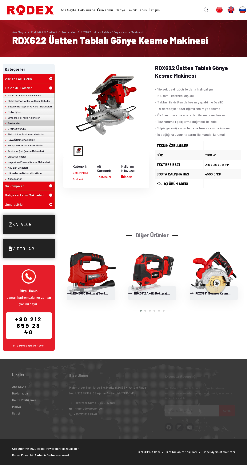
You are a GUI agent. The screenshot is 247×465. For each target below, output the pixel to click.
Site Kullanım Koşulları (181, 452)
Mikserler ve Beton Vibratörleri (25, 173)
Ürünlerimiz (105, 10)
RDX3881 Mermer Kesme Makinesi (219, 293)
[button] (140, 311)
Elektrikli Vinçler (17, 156)
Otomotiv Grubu (17, 128)
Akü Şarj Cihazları (18, 167)
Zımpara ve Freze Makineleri (24, 117)
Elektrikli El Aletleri (44, 32)
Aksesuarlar (15, 178)
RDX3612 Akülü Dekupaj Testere (156, 293)
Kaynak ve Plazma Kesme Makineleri (29, 162)
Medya (120, 10)
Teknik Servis (137, 10)
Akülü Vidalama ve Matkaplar (24, 95)
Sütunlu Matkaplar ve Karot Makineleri (30, 106)
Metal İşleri (14, 112)
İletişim (154, 10)
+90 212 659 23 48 (28, 325)
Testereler (69, 32)
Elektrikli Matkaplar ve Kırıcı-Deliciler (29, 100)
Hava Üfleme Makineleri (21, 139)
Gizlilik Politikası (149, 452)
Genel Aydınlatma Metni (219, 452)
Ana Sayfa (68, 10)
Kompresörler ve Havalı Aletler (25, 145)
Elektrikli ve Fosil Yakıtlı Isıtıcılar (26, 134)
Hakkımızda (86, 10)
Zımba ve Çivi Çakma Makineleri (26, 151)
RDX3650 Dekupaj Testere (91, 293)
